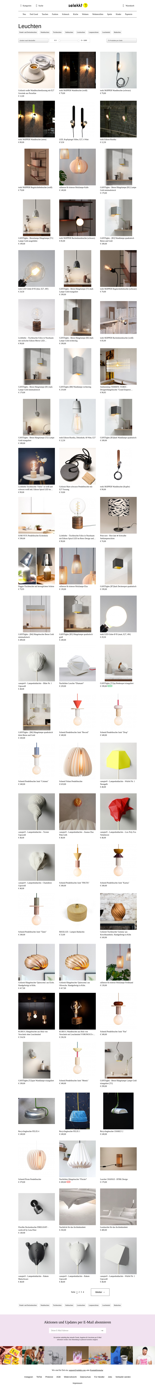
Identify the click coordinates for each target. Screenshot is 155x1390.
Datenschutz (85, 1377)
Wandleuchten (45, 32)
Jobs (110, 1377)
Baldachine (117, 32)
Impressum (77, 1383)
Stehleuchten (69, 32)
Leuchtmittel (106, 32)
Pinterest (49, 1377)
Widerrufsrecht (70, 1377)
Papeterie (128, 14)
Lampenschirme (93, 32)
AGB (59, 1377)
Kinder (118, 14)
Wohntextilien (97, 14)
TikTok (39, 1377)
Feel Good (34, 14)
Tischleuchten (57, 32)
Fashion (55, 14)
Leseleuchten (81, 32)
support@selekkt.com (77, 1370)
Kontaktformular (96, 1370)
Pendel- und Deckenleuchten (28, 32)
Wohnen (85, 14)
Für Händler (99, 1377)
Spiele (109, 14)
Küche (75, 14)
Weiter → (100, 1292)
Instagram (28, 1377)
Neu (24, 14)
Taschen (45, 14)
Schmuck (65, 14)
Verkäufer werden (123, 1377)
